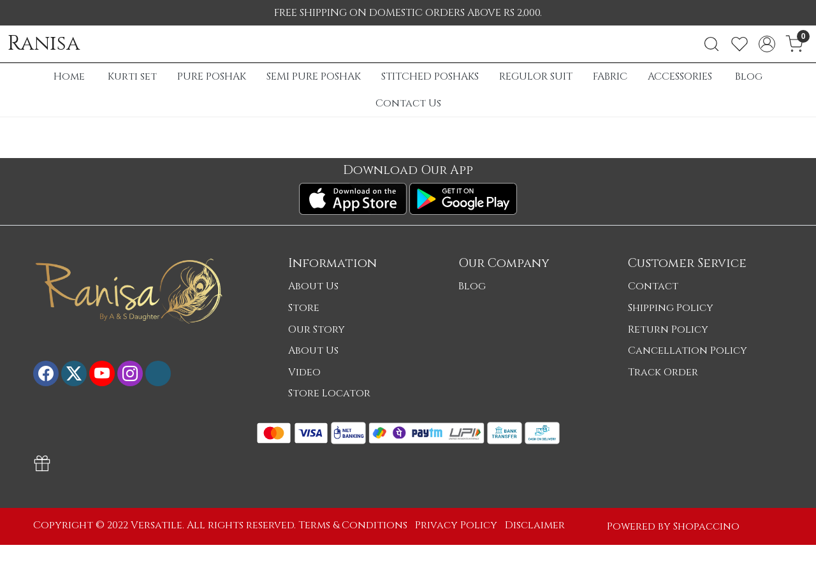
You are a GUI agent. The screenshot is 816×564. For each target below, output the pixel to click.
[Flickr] (158, 373)
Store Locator (329, 393)
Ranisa (44, 44)
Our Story (316, 329)
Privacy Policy (456, 525)
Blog (748, 76)
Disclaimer (535, 525)
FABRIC (610, 76)
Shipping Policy (670, 308)
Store (303, 308)
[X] (74, 373)
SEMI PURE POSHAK (313, 76)
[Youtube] (102, 373)
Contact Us (408, 103)
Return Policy (668, 329)
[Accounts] (767, 44)
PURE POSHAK (211, 76)
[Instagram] (130, 373)
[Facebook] (46, 373)
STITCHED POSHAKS (430, 76)
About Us (313, 286)
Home (69, 76)
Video (304, 372)
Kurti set (132, 76)
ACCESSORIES (680, 76)
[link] (711, 44)
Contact (653, 286)
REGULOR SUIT (535, 76)
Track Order (663, 372)
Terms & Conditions (352, 525)
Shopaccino (706, 526)
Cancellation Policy (687, 350)
